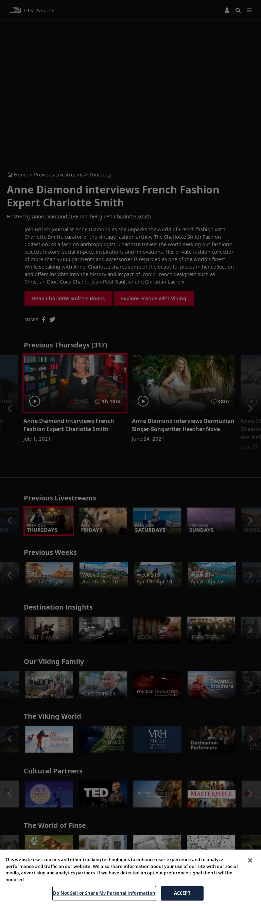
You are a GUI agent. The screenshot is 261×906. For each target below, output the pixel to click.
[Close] (250, 860)
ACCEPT (182, 893)
